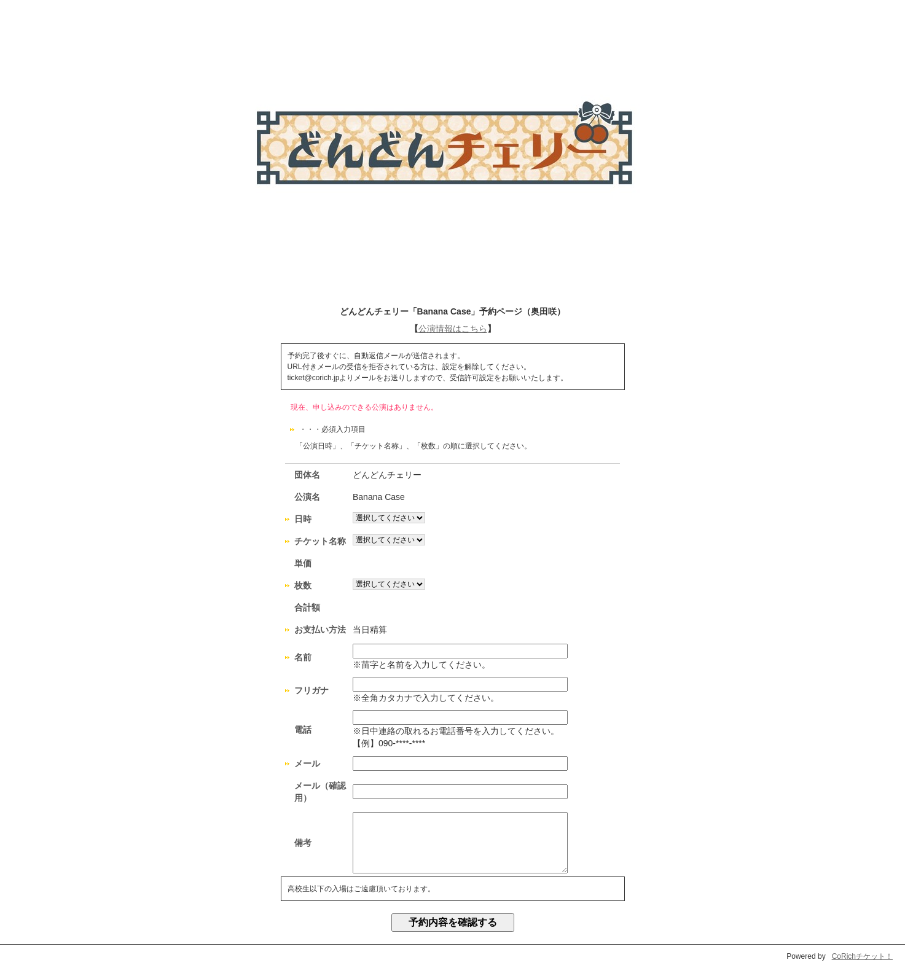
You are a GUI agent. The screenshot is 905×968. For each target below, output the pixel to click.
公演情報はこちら (452, 329)
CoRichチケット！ (862, 956)
